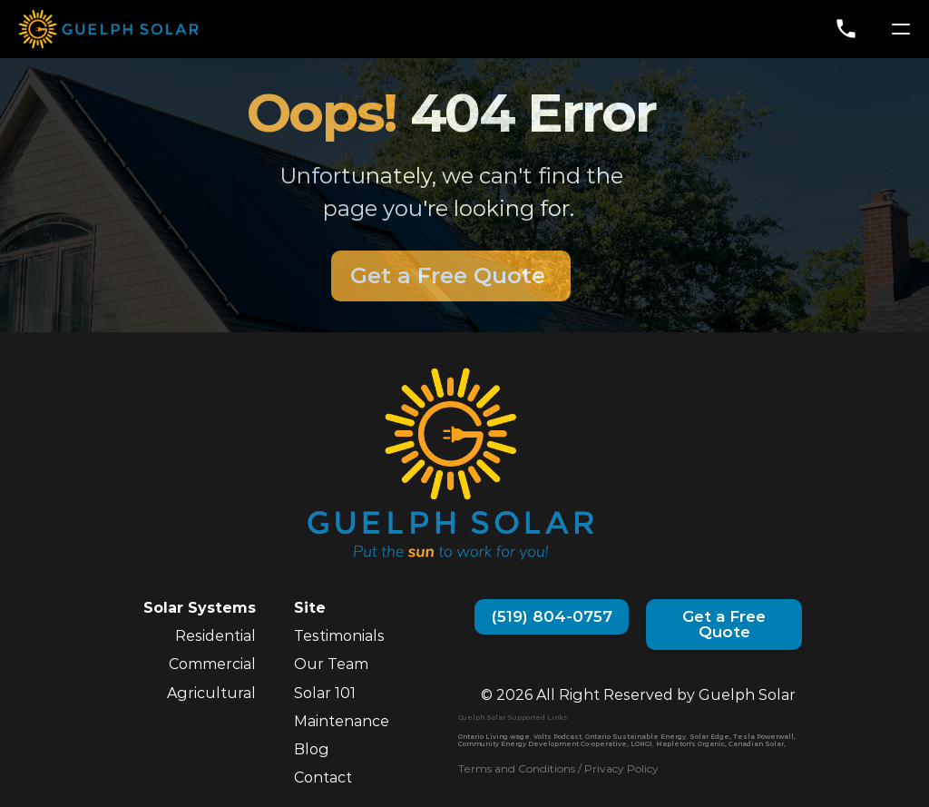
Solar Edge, (710, 737)
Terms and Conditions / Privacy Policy (558, 768)
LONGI (641, 744)
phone (846, 28)
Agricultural (211, 693)
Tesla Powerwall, (764, 737)
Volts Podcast (557, 737)
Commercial (212, 664)
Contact (323, 777)
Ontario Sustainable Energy (635, 737)
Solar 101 (325, 693)
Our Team (331, 664)
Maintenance (341, 721)
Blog (311, 749)
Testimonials (339, 636)
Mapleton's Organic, (691, 744)
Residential (215, 636)
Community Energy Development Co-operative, (543, 744)
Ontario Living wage (494, 737)
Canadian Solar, (757, 744)
